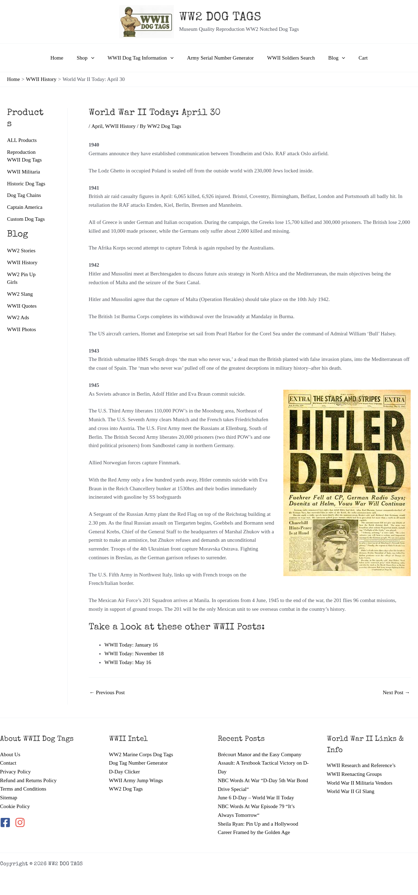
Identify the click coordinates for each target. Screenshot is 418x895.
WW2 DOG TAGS (220, 18)
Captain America (24, 207)
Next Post (396, 692)
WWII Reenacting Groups (354, 774)
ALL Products (22, 140)
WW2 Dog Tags (126, 789)
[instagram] (20, 823)
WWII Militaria (23, 172)
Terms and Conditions (23, 789)
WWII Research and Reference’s (361, 765)
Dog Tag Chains (24, 195)
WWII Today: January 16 (131, 645)
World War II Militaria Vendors (360, 783)
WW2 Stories (21, 250)
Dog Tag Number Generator (138, 763)
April (96, 126)
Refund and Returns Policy (28, 780)
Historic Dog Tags (26, 183)
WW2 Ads (18, 318)
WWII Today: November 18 (134, 653)
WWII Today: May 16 (127, 662)
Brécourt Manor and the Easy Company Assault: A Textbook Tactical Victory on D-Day (263, 763)
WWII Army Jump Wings (136, 780)
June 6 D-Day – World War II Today (256, 797)
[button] (96, 58)
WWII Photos (21, 329)
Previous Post (107, 692)
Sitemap (8, 797)
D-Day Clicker (124, 771)
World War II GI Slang (351, 791)
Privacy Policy (15, 771)
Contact (8, 763)
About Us (10, 754)
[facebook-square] (6, 823)
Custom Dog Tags (26, 219)
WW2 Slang (20, 294)
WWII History (22, 262)
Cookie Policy (15, 806)
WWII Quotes (22, 306)
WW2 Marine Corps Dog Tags (141, 754)
